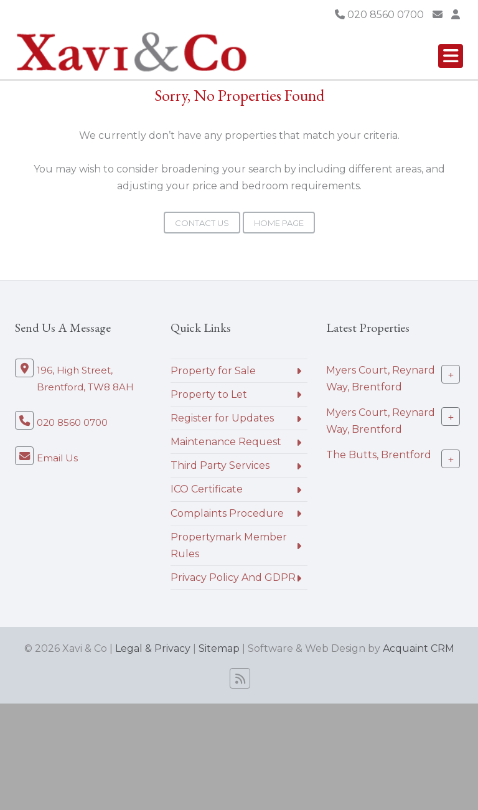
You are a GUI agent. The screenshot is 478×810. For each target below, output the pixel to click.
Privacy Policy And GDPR (233, 577)
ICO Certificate (207, 489)
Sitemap (219, 648)
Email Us (57, 458)
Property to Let (209, 394)
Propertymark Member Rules (229, 545)
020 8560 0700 (379, 15)
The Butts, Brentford (378, 455)
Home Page (279, 223)
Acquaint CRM (418, 648)
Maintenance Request (226, 442)
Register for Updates (222, 418)
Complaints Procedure (227, 513)
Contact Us (202, 223)
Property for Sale (213, 371)
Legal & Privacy (152, 648)
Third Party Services (220, 465)
